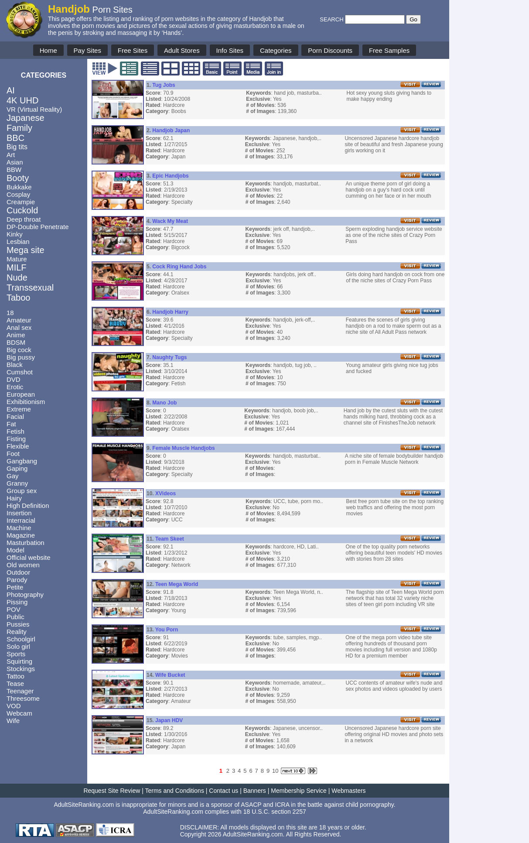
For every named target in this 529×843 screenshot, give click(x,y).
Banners (254, 790)
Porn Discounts (330, 50)
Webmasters (348, 790)
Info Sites (230, 50)
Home (48, 50)
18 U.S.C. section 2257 (274, 811)
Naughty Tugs (169, 357)
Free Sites (132, 50)
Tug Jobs (163, 85)
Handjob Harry (170, 312)
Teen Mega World (176, 584)
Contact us (223, 790)
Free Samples (389, 50)
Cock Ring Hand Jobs (179, 267)
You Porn (166, 630)
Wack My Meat (170, 221)
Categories (276, 50)
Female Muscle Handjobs (183, 448)
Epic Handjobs (170, 176)
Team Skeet (169, 539)
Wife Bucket (170, 675)
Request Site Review (111, 790)
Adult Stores (182, 50)
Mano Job (164, 403)
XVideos (165, 493)
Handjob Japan (171, 130)
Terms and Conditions (174, 790)
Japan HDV (169, 720)
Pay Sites (87, 50)
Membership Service (299, 790)
